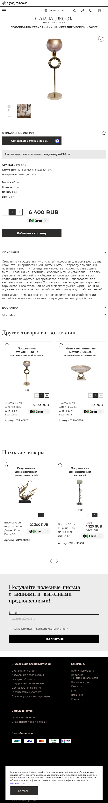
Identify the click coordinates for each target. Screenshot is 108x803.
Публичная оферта (82, 670)
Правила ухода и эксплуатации (31, 696)
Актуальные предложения (28, 674)
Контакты (77, 699)
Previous (51, 561)
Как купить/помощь (23, 679)
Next (57, 561)
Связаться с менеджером (29, 141)
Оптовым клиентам (23, 717)
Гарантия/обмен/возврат (26, 692)
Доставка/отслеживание (26, 687)
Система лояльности (24, 670)
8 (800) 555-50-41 (17, 3)
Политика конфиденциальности (84, 676)
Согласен (24, 790)
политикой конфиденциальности (47, 628)
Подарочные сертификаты (28, 683)
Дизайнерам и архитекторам (29, 721)
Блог (74, 690)
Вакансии (77, 694)
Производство (80, 682)
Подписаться (54, 639)
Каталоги (76, 686)
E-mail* (13, 612)
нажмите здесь (18, 783)
